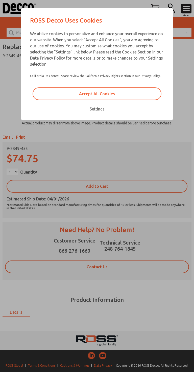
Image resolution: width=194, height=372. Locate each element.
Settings (97, 109)
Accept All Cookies (97, 93)
